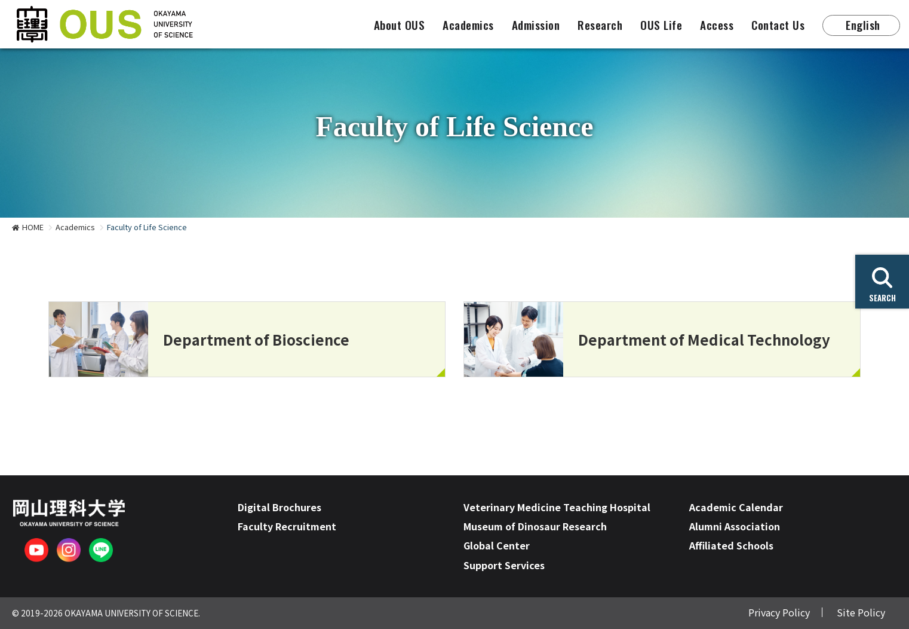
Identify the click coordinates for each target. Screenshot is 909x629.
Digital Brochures (279, 507)
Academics (468, 24)
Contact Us (777, 24)
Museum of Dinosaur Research (535, 526)
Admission (536, 24)
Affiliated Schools (731, 545)
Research (600, 24)
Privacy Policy (779, 612)
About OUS (399, 24)
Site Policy (861, 612)
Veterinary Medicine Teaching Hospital (556, 507)
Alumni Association (734, 526)
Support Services (504, 565)
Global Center (496, 545)
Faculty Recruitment (287, 526)
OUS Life (661, 24)
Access (716, 24)
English (863, 24)
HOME (33, 227)
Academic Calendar (736, 507)
